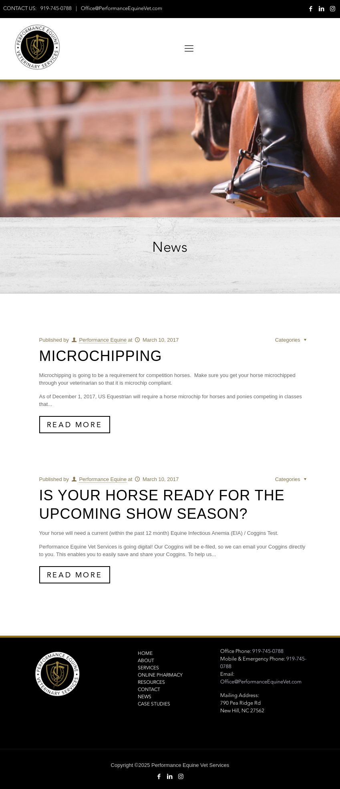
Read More (74, 424)
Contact (149, 689)
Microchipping (100, 356)
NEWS (144, 696)
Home (145, 653)
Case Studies (154, 704)
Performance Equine (103, 340)
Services (148, 668)
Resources (151, 682)
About (146, 660)
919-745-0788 (56, 8)
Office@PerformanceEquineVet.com (121, 8)
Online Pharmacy (160, 675)
